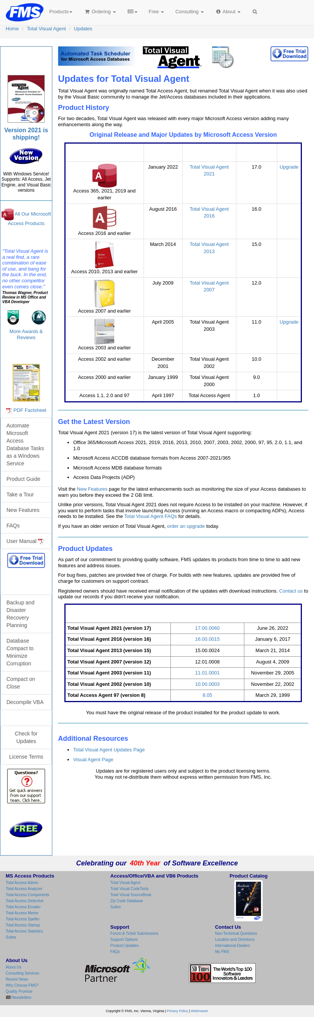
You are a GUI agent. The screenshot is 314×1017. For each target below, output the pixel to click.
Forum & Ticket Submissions (134, 933)
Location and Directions (235, 939)
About (228, 11)
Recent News (17, 979)
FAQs (13, 526)
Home (12, 28)
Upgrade (289, 167)
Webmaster (199, 1011)
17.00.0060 (207, 628)
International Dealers (232, 945)
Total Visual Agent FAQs (150, 516)
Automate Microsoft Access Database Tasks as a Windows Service (25, 444)
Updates (83, 28)
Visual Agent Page (93, 759)
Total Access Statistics (24, 931)
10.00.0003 (207, 684)
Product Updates (124, 945)
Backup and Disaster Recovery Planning (20, 613)
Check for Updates (26, 737)
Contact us (291, 591)
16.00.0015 (207, 639)
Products (60, 11)
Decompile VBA (25, 702)
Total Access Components (27, 895)
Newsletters (21, 997)
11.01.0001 (207, 673)
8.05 (207, 695)
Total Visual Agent (46, 28)
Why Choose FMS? (22, 985)
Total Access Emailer (23, 907)
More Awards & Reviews (26, 334)
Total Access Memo (22, 913)
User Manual (25, 541)
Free (156, 11)
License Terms (26, 757)
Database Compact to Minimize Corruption (20, 652)
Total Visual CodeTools (129, 889)
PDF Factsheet (30, 410)
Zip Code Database (126, 901)
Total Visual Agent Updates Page (109, 750)
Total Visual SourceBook (130, 895)
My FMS (222, 952)
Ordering (100, 11)
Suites (11, 937)
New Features (92, 489)
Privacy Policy (177, 1011)
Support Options (123, 939)
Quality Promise (19, 991)
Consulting (189, 11)
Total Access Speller (23, 919)
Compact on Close (20, 683)
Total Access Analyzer (24, 889)
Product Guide (23, 479)
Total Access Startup (23, 925)
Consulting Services (22, 973)
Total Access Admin (22, 883)
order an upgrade (186, 526)
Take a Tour (20, 494)
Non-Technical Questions (236, 933)
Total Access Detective (25, 901)
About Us (13, 967)
